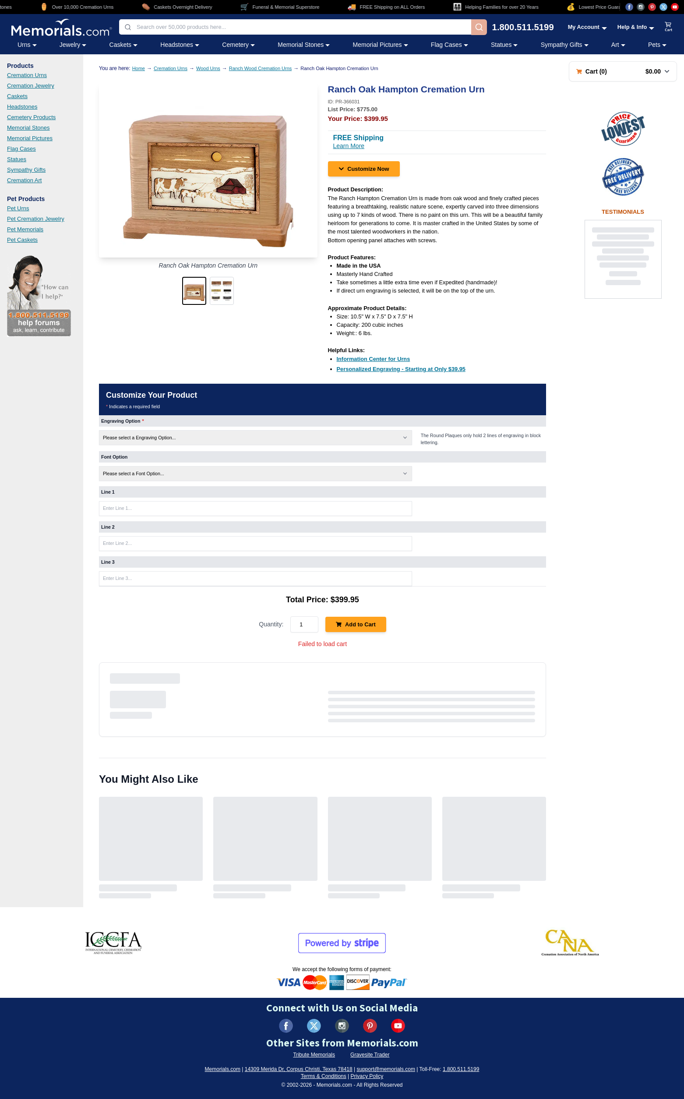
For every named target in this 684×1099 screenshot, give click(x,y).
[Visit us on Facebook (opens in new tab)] (629, 7)
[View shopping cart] (669, 27)
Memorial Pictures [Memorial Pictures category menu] (380, 44)
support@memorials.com (385, 1069)
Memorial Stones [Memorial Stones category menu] (304, 44)
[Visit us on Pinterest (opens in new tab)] (652, 7)
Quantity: (271, 624)
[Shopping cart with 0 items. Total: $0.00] (623, 71)
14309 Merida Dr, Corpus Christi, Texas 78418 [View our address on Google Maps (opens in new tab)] (299, 1069)
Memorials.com (222, 1069)
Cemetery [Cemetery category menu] (238, 44)
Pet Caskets (22, 240)
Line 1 (108, 492)
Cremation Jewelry (30, 85)
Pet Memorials (25, 229)
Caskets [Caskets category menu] (123, 44)
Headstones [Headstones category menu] (179, 44)
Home (138, 68)
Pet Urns (18, 208)
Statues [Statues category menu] (504, 44)
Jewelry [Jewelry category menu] (73, 44)
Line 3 (108, 562)
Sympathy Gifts (26, 169)
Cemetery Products (31, 117)
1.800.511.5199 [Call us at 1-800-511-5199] (523, 27)
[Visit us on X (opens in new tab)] (663, 7)
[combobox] (295, 27)
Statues (16, 159)
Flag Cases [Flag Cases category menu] (449, 44)
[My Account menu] (587, 27)
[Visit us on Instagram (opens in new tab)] (641, 7)
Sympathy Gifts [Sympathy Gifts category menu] (565, 44)
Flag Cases (21, 148)
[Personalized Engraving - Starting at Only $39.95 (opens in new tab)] (401, 369)
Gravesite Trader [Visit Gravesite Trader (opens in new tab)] (369, 1055)
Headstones (22, 106)
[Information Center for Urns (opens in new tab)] (373, 359)
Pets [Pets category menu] (657, 44)
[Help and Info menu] (636, 27)
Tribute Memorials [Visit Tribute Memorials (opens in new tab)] (314, 1055)
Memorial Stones (28, 127)
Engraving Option (122, 421)
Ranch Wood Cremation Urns (260, 68)
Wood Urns (208, 68)
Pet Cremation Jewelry (35, 219)
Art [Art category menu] (618, 44)
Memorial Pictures (30, 138)
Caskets (17, 96)
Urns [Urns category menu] (27, 44)
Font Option (114, 456)
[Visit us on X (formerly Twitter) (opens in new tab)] (314, 1026)
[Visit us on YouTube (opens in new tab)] (675, 7)
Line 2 (108, 527)
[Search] (479, 27)
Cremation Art (24, 180)
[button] (194, 291)
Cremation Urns (27, 75)
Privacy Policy (367, 1076)
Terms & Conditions (323, 1076)
